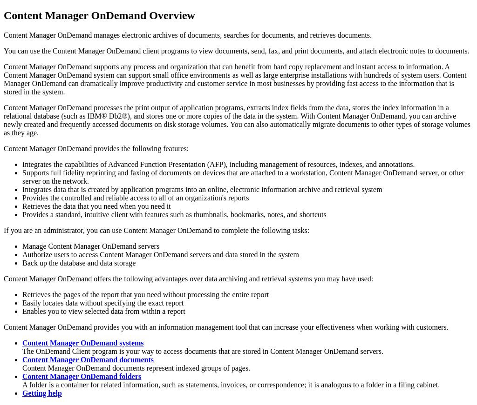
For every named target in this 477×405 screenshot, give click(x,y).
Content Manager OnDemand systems (83, 343)
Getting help (42, 393)
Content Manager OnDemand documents (88, 360)
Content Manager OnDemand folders (81, 376)
